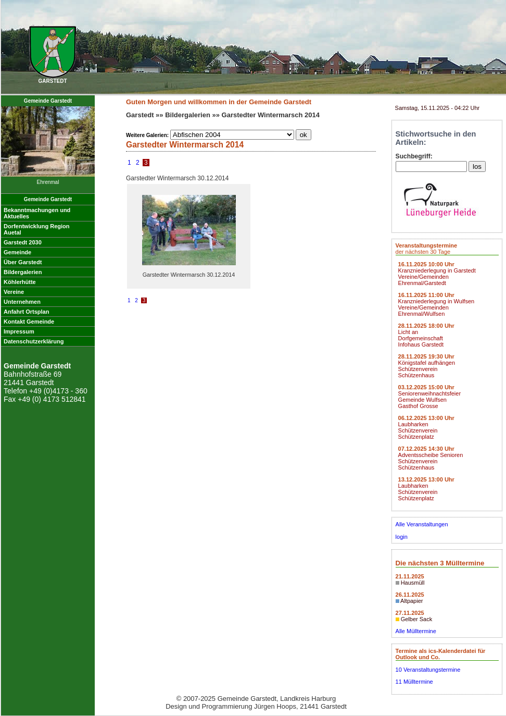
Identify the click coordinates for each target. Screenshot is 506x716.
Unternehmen (22, 302)
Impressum (19, 331)
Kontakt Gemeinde (29, 321)
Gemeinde (17, 252)
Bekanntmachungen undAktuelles (37, 213)
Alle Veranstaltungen (422, 524)
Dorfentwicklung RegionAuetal (37, 229)
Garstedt (140, 115)
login (402, 537)
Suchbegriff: (414, 156)
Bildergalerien (23, 272)
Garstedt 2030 (23, 242)
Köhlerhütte (20, 282)
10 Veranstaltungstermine (428, 669)
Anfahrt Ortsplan (26, 311)
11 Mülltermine (414, 681)
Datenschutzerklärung (34, 341)
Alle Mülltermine (416, 631)
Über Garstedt (23, 262)
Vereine (14, 292)
